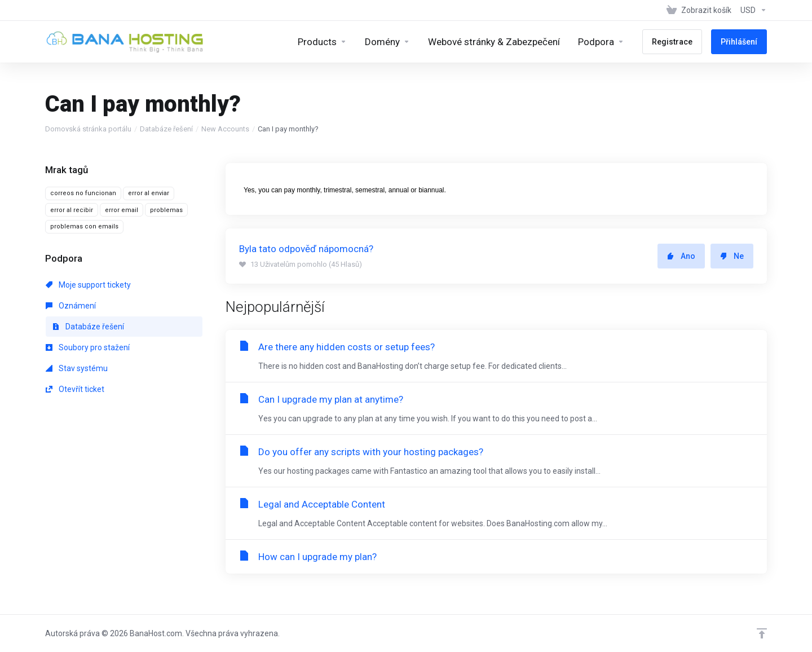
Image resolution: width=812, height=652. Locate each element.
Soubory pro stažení (88, 347)
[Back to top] (762, 633)
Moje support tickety (88, 284)
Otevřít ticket (75, 389)
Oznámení (71, 305)
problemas (166, 210)
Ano (681, 256)
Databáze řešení (166, 129)
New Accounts (225, 129)
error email (121, 210)
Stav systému (77, 368)
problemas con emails (84, 226)
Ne (732, 256)
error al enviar (148, 193)
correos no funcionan (83, 193)
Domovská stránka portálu (88, 129)
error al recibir (71, 210)
